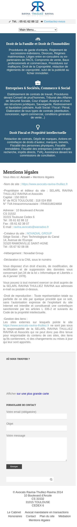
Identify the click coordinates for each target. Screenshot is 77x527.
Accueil (25, 177)
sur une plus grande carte (33, 393)
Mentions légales (39, 520)
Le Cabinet (14, 512)
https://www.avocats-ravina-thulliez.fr (45, 184)
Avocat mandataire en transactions (47, 512)
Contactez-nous (54, 21)
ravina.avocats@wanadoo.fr (31, 227)
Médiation (65, 516)
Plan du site (47, 516)
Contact (31, 516)
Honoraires (15, 516)
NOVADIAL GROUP (39, 233)
